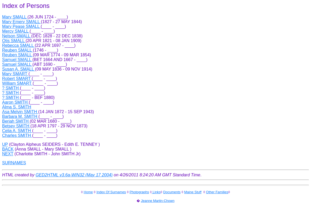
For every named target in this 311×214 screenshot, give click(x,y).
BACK (8, 149)
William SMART (17, 83)
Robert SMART (17, 78)
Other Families (217, 192)
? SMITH (11, 88)
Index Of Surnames (111, 192)
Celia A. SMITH (17, 130)
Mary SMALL (14, 17)
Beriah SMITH (16, 121)
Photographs (139, 192)
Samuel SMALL (17, 59)
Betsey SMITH (16, 126)
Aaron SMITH (15, 102)
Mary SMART (15, 74)
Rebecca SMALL (18, 45)
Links (156, 192)
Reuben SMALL (17, 50)
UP (5, 144)
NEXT (7, 154)
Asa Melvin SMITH (20, 112)
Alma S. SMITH (16, 107)
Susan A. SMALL (18, 69)
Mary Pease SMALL (21, 26)
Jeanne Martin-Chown (157, 201)
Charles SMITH (17, 135)
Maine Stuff (193, 192)
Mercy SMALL (16, 31)
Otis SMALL (14, 40)
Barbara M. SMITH (20, 116)
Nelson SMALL (16, 36)
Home (88, 192)
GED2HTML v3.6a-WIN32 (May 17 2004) (74, 175)
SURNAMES (14, 163)
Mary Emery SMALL (21, 21)
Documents (172, 192)
